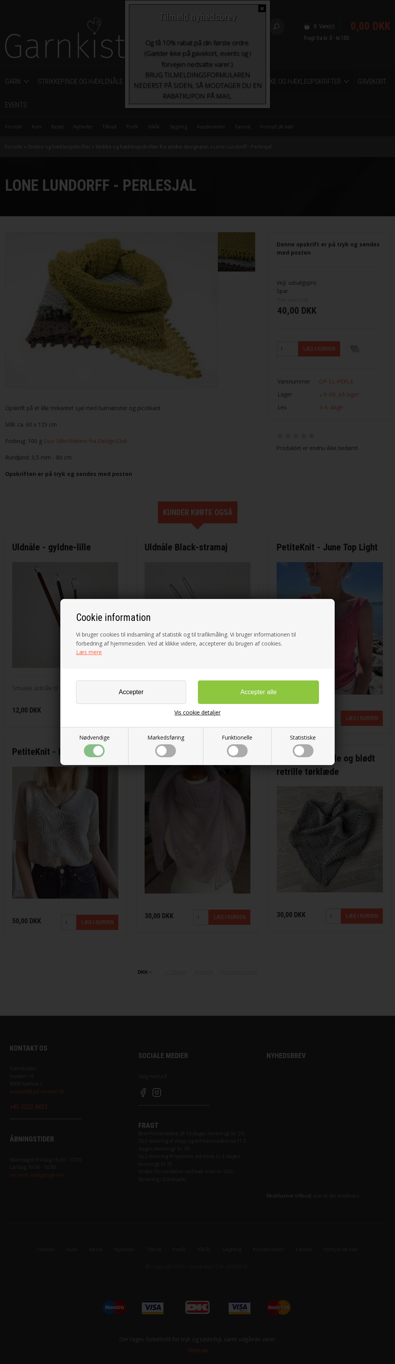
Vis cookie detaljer (197, 712)
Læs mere (89, 652)
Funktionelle (237, 745)
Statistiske (303, 745)
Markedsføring (165, 745)
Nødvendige (94, 745)
